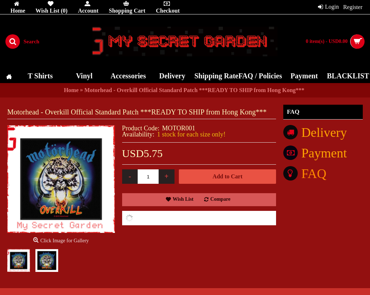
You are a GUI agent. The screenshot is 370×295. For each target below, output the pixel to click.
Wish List (183, 199)
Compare (220, 199)
